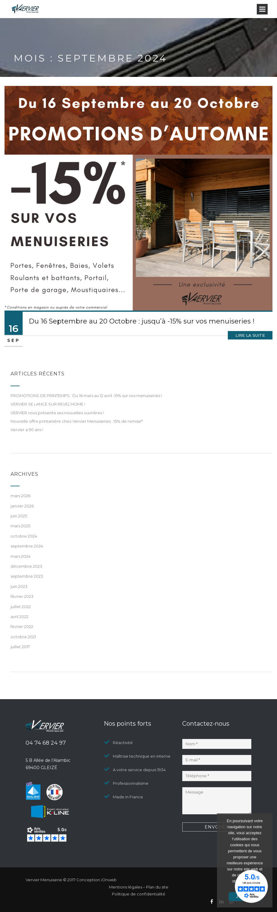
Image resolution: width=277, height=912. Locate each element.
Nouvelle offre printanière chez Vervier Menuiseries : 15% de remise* (77, 421)
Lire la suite (250, 335)
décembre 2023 (26, 566)
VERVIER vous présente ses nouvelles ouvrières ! (57, 412)
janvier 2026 (22, 505)
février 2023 (22, 596)
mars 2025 (20, 525)
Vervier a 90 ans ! (27, 429)
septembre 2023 (27, 576)
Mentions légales (125, 887)
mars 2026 (20, 495)
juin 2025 (19, 515)
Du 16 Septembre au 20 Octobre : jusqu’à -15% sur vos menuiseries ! (141, 321)
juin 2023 (19, 586)
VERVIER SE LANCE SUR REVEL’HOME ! (48, 404)
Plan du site (157, 887)
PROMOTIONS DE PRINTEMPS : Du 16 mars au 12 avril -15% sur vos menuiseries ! (86, 395)
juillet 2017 (20, 646)
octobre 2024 (24, 536)
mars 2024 (20, 556)
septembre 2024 (27, 546)
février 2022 (22, 626)
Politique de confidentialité (138, 893)
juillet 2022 (21, 606)
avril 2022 (19, 616)
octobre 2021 (23, 636)
